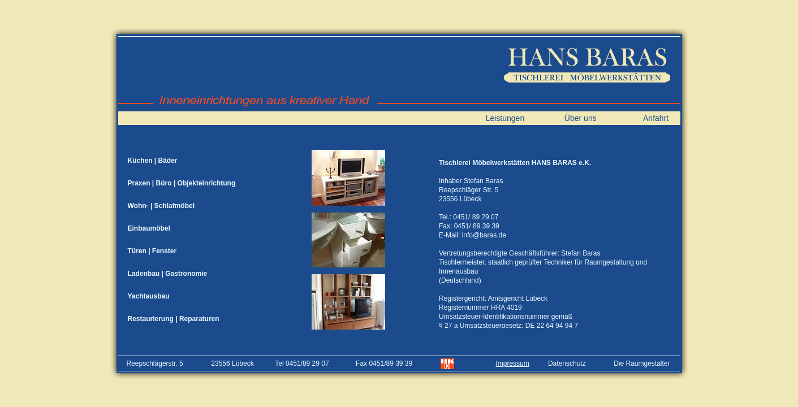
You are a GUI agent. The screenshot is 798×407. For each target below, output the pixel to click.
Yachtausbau (149, 296)
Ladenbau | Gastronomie (168, 274)
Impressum (512, 363)
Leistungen (505, 118)
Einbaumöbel (149, 228)
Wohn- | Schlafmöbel (161, 206)
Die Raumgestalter (642, 363)
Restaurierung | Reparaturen (173, 319)
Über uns (580, 118)
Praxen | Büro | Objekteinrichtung (182, 183)
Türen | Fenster (152, 251)
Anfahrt (655, 118)
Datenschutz (567, 363)
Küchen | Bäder (153, 160)
